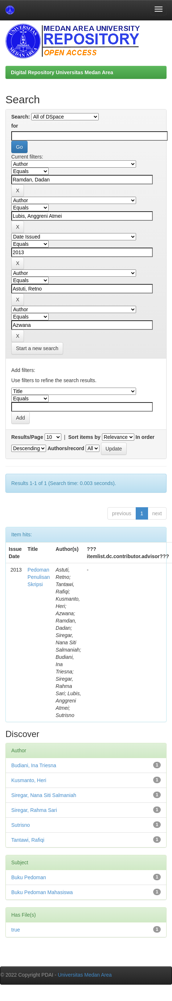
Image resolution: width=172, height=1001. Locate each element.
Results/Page (27, 437)
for (14, 126)
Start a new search (37, 348)
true (15, 930)
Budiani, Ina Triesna (33, 765)
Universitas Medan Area (85, 975)
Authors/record (66, 448)
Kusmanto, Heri (28, 780)
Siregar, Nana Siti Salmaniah (43, 795)
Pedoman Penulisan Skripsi (39, 577)
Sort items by (84, 437)
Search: (20, 117)
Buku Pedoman (28, 877)
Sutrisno (20, 825)
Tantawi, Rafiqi (27, 840)
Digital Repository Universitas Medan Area (62, 72)
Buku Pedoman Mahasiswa (42, 892)
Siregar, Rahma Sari (34, 810)
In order (145, 437)
